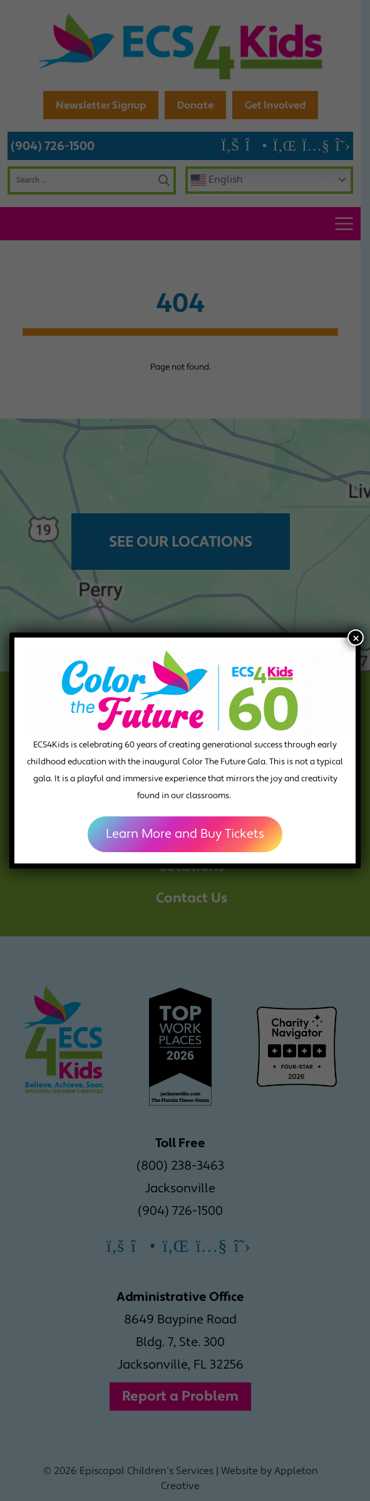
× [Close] (355, 637)
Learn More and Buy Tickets (185, 834)
